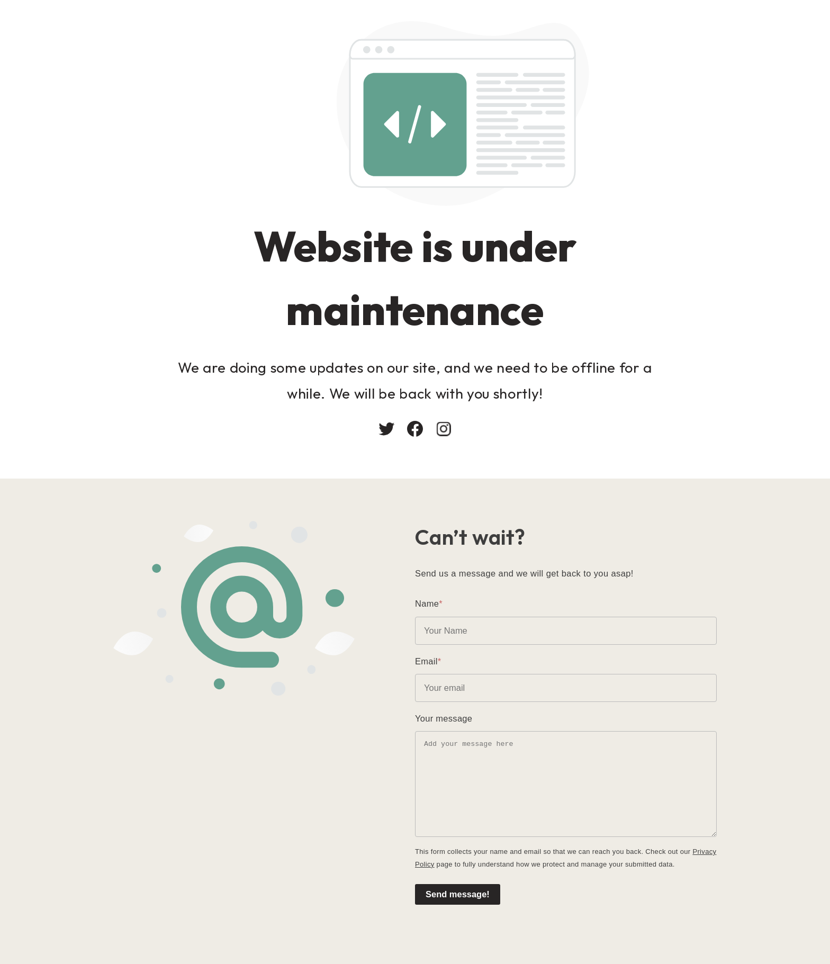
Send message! (458, 894)
